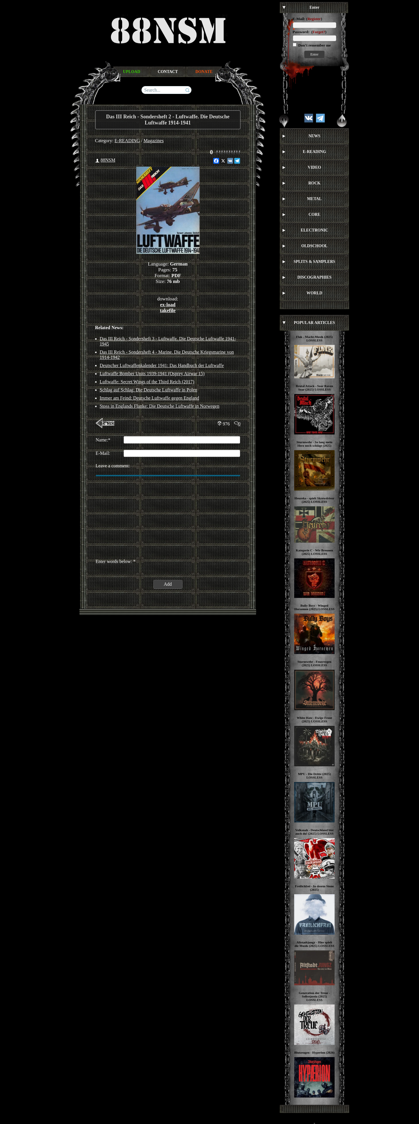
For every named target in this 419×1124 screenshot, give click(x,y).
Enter (314, 54)
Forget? (319, 32)
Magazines (153, 140)
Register (314, 19)
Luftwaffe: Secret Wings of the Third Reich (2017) (147, 381)
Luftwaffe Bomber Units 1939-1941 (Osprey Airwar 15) (152, 373)
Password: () (309, 32)
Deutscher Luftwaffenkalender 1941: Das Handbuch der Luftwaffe (162, 365)
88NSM (108, 160)
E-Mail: (299, 19)
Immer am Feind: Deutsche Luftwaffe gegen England (149, 398)
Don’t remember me (314, 45)
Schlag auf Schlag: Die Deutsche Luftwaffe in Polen (148, 389)
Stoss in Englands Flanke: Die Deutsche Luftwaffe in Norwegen (159, 406)
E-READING (127, 140)
